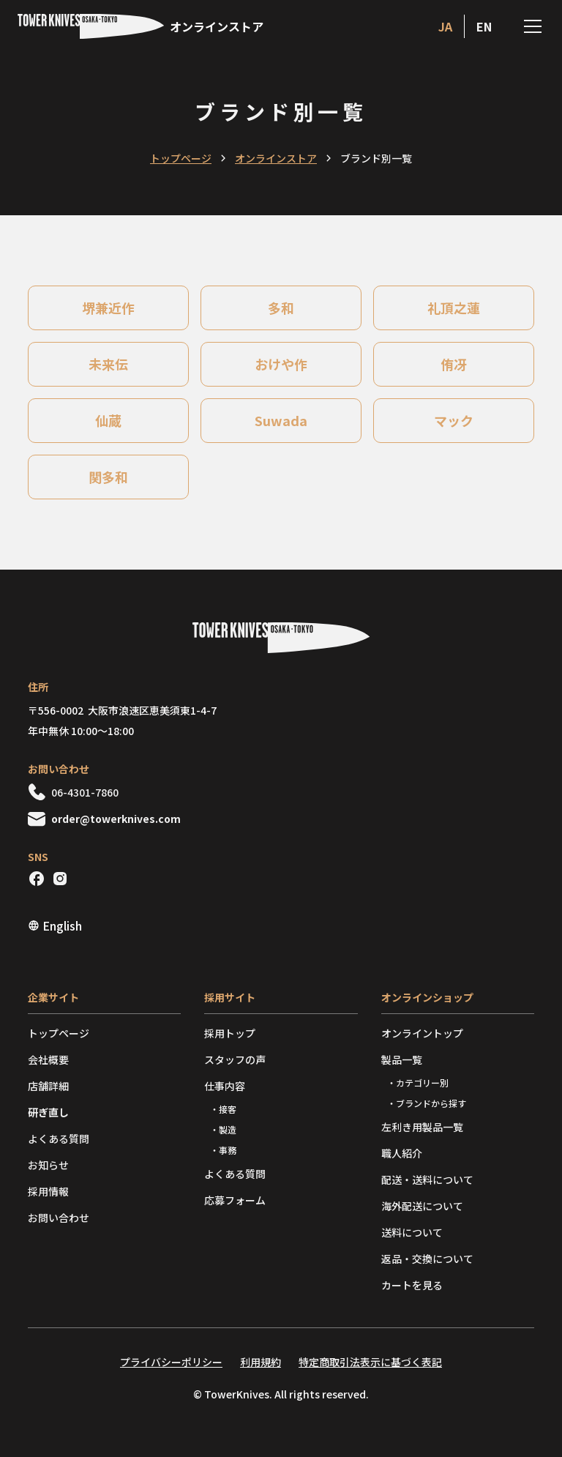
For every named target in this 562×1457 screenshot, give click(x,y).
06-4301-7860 (85, 792)
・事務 (223, 1150)
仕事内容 (224, 1085)
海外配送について (422, 1206)
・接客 (223, 1109)
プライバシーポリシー (171, 1361)
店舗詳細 (48, 1085)
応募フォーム (235, 1200)
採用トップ (229, 1033)
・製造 (223, 1129)
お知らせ (48, 1165)
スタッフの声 (235, 1059)
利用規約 (260, 1361)
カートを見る (412, 1285)
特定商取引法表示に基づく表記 (370, 1361)
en (484, 26)
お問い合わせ (58, 1217)
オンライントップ (422, 1033)
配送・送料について (427, 1179)
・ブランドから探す (426, 1103)
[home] (140, 27)
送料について (412, 1232)
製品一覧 (401, 1059)
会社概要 (48, 1059)
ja (445, 26)
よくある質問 (58, 1138)
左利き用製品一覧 (422, 1126)
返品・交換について (427, 1258)
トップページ (180, 158)
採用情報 (48, 1191)
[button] (529, 26)
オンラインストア (276, 158)
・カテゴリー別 (418, 1082)
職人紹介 (401, 1153)
